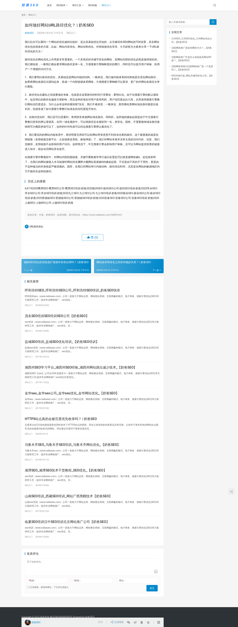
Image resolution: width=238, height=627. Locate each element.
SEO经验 (93, 5)
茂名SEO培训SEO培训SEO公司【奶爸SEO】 (57, 317)
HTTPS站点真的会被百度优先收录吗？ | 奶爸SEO (61, 422)
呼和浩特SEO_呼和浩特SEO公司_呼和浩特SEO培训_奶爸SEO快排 (72, 290)
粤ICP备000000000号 (61, 617)
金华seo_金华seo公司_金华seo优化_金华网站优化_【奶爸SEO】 (72, 396)
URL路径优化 (36, 226)
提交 (153, 593)
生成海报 (117, 622)
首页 (50, 5)
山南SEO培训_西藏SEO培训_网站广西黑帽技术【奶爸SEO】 (68, 501)
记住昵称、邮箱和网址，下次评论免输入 (48, 593)
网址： (122, 586)
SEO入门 (107, 5)
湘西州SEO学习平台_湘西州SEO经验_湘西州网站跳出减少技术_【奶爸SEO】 (81, 369)
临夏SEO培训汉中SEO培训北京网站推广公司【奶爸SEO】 (67, 527)
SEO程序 (62, 5)
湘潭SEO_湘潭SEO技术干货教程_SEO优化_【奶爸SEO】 (66, 475)
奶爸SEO (29, 33)
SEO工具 (77, 5)
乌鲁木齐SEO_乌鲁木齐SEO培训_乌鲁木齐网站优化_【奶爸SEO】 (72, 448)
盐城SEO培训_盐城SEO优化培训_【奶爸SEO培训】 (62, 343)
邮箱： (78, 586)
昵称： (33, 586)
